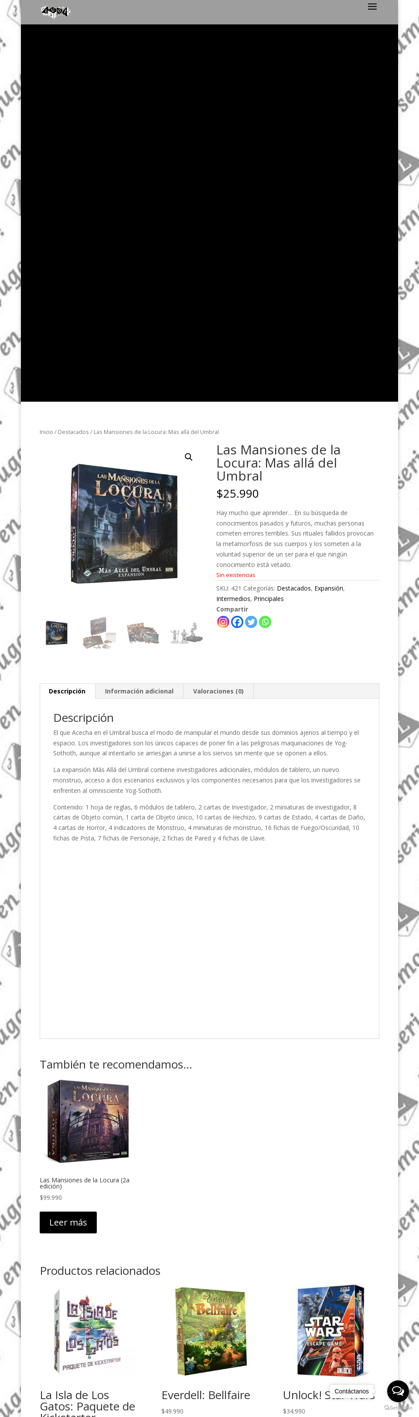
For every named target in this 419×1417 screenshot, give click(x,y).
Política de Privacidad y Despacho (209, 1280)
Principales (269, 223)
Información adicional (139, 316)
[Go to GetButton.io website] (398, 1408)
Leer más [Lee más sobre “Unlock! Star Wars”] (311, 1061)
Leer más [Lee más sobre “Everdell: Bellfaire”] (190, 1061)
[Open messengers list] (398, 1391)
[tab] (67, 316)
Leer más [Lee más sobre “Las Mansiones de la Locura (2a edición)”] (68, 847)
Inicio (46, 57)
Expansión (328, 213)
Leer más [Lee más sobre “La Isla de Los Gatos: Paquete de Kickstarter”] (68, 1083)
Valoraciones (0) (218, 316)
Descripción (67, 316)
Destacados (73, 57)
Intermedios (233, 223)
